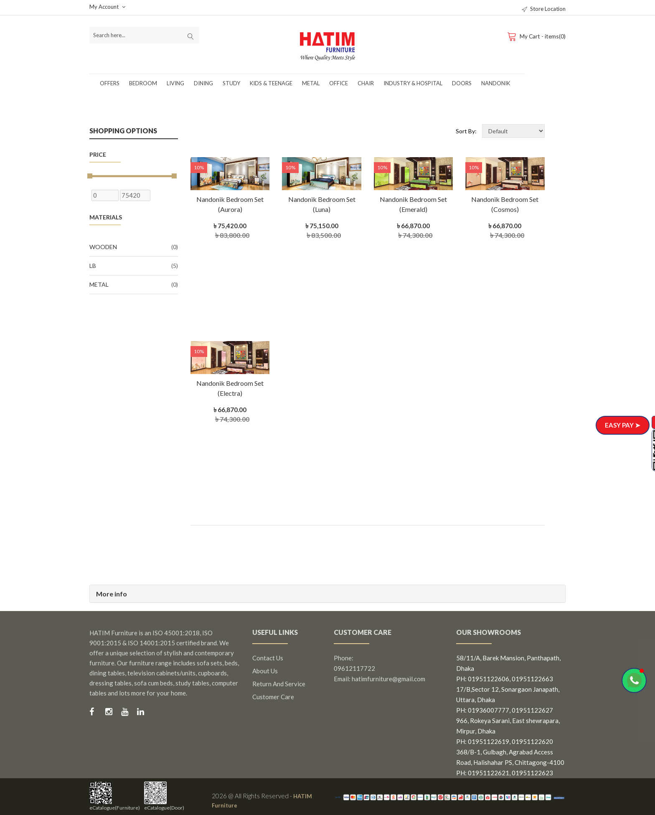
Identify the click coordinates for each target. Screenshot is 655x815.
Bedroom (143, 83)
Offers (109, 83)
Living (175, 83)
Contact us (267, 658)
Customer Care (273, 696)
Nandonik (495, 83)
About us (265, 671)
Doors (462, 83)
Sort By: (466, 131)
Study (231, 83)
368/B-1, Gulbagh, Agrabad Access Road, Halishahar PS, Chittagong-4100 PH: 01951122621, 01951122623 (510, 762)
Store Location (544, 8)
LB (133, 266)
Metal (311, 83)
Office (338, 83)
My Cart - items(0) (535, 36)
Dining (203, 83)
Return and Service (278, 684)
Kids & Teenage (271, 83)
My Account (107, 6)
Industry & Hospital (412, 83)
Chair (366, 83)
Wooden (133, 247)
